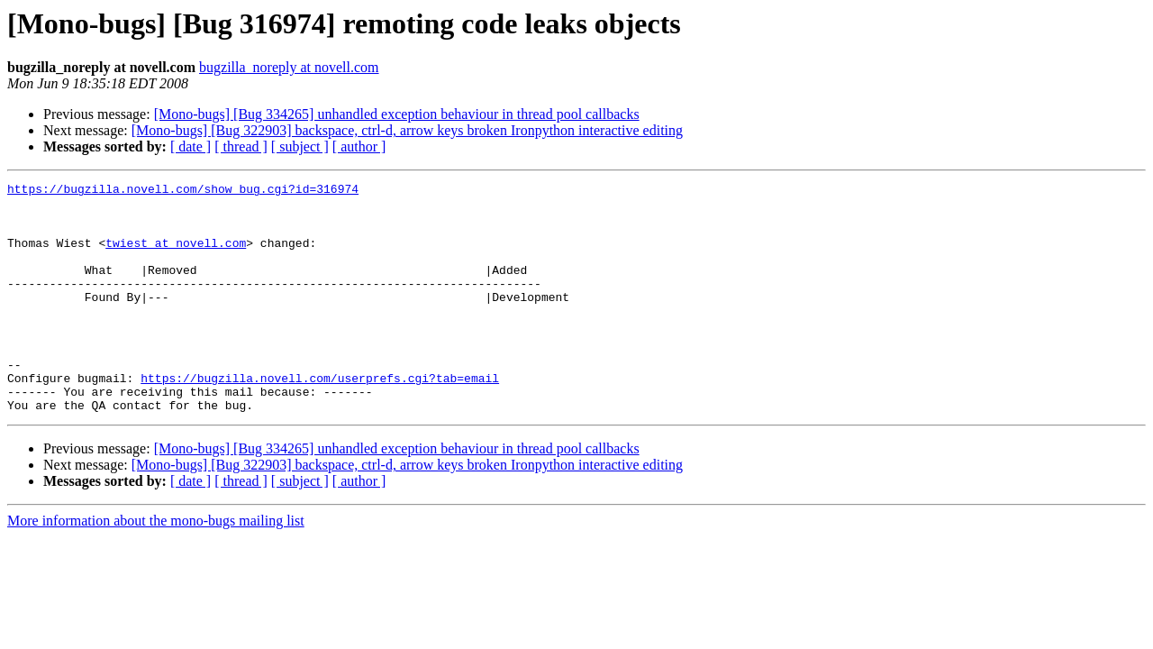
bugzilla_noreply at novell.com (289, 67)
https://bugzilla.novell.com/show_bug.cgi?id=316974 (183, 191)
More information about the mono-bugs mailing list (155, 566)
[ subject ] (300, 146)
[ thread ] (241, 146)
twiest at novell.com (175, 256)
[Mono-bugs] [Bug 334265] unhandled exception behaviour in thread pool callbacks (397, 114)
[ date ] (190, 146)
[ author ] (359, 146)
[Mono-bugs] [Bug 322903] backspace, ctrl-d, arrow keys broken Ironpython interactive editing (407, 130)
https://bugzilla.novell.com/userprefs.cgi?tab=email (320, 418)
